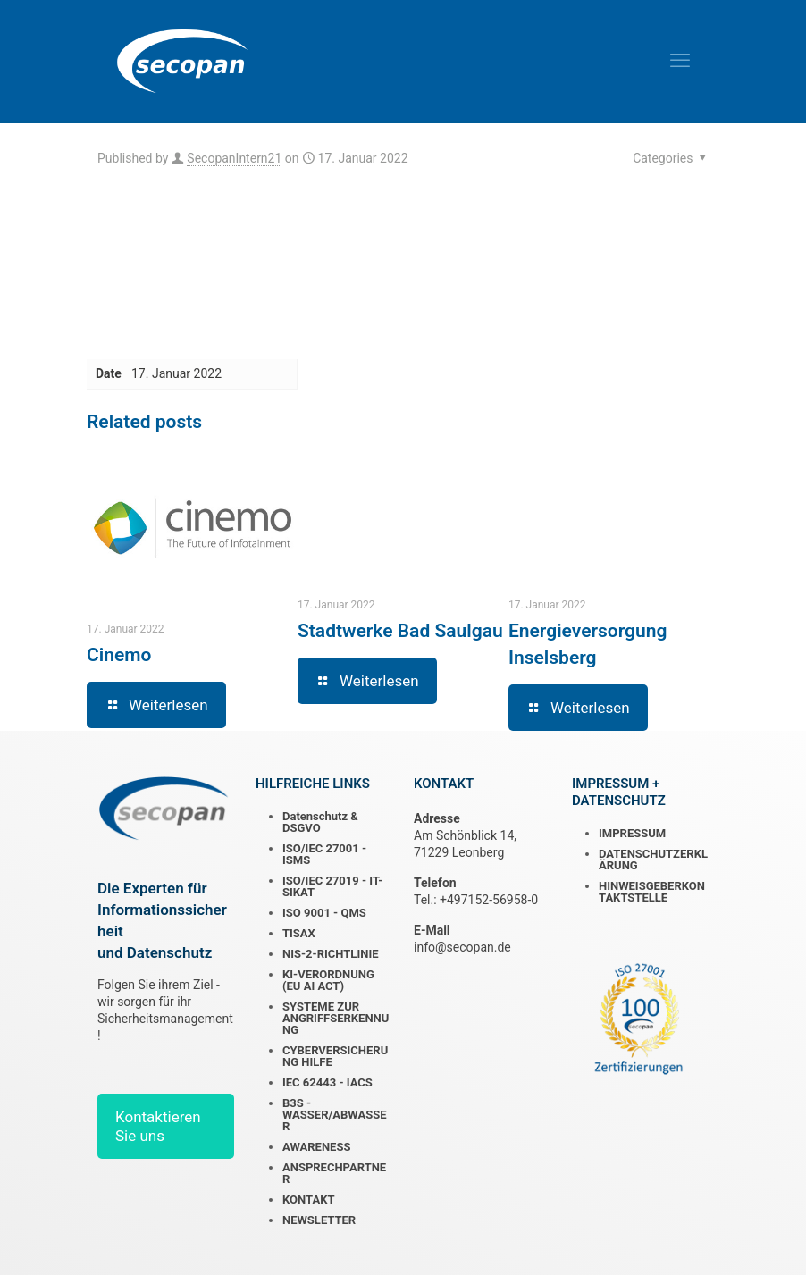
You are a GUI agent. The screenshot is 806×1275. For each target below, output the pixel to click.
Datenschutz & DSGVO (320, 822)
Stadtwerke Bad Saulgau (400, 631)
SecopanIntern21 (234, 158)
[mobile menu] (680, 61)
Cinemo (119, 655)
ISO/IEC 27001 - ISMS (324, 854)
